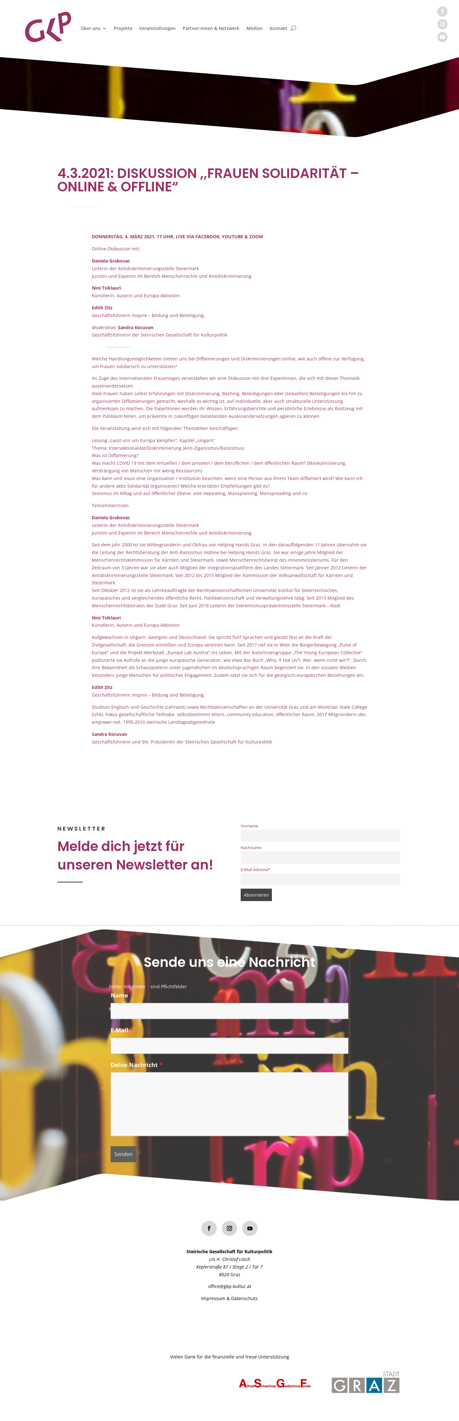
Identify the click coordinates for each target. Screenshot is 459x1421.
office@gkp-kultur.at (229, 1286)
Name (122, 999)
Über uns (90, 28)
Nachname (251, 847)
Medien (254, 28)
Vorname (249, 826)
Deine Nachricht (137, 1069)
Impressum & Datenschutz (229, 1298)
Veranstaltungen (157, 28)
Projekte (123, 28)
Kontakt (278, 28)
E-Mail (122, 1034)
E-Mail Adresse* (255, 869)
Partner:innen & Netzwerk (211, 28)
